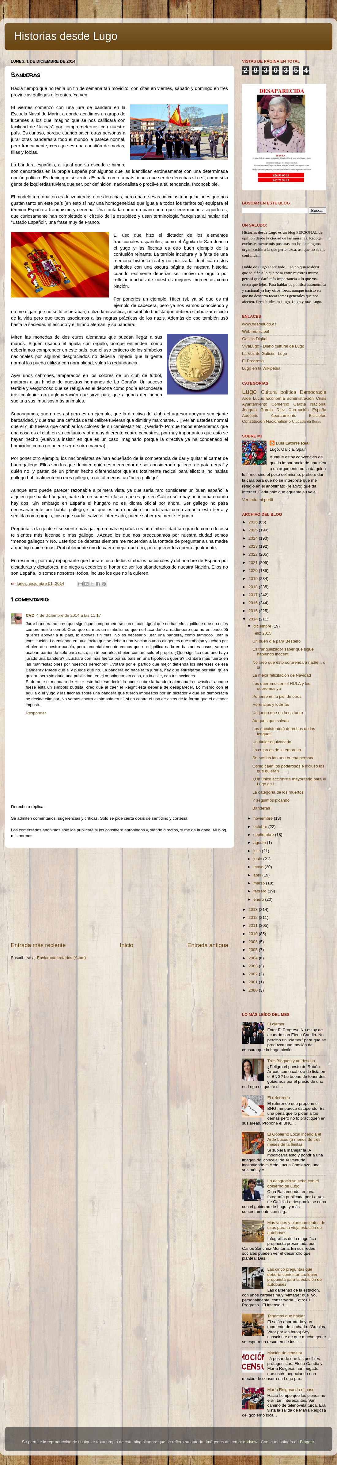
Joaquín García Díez (263, 409)
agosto (260, 842)
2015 (253, 610)
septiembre (264, 834)
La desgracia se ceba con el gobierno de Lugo (293, 1183)
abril (257, 875)
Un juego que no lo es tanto (277, 712)
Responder (36, 713)
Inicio (126, 945)
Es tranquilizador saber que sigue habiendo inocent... (283, 651)
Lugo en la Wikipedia (261, 368)
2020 (253, 570)
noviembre (263, 818)
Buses (316, 421)
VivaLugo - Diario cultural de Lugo (273, 346)
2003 (253, 966)
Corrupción (298, 409)
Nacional (318, 404)
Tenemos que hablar (286, 1316)
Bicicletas (317, 415)
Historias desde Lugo (65, 36)
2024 (253, 538)
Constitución (253, 421)
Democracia (313, 392)
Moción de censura (284, 1352)
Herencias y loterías (270, 704)
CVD (30, 615)
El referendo (278, 1097)
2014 (253, 619)
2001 (253, 982)
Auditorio (250, 415)
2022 (253, 554)
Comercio (280, 404)
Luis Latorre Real (292, 443)
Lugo (249, 391)
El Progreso (253, 361)
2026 (253, 522)
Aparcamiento (283, 415)
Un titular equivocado (271, 742)
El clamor (275, 1024)
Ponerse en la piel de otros (277, 696)
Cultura (269, 392)
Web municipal (255, 331)
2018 (253, 587)
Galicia (299, 404)
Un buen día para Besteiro (276, 641)
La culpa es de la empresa (276, 750)
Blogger (307, 1442)
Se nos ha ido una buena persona (283, 758)
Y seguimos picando (271, 800)
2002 (253, 974)
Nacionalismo (278, 421)
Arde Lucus (253, 398)
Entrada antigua (207, 945)
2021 (253, 562)
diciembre (262, 626)
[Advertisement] (119, 894)
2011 (253, 925)
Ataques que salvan (270, 720)
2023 (253, 546)
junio (258, 859)
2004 (253, 958)
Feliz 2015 (261, 633)
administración (300, 398)
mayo (259, 867)
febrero (260, 891)
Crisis (321, 398)
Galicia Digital (254, 338)
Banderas (261, 808)
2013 (253, 909)
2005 (253, 949)
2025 (253, 530)
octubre (260, 826)
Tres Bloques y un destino (291, 1061)
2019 (253, 578)
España (319, 409)
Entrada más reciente (38, 945)
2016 (253, 602)
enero (259, 899)
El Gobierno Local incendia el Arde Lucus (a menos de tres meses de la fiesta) (294, 1139)
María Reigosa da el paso (290, 1389)
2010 (253, 933)
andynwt (250, 1442)
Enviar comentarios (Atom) (61, 957)
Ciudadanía (301, 421)
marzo (259, 883)
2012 (253, 917)
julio (257, 851)
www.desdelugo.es (259, 324)
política (288, 392)
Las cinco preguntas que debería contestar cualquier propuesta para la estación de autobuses (294, 1277)
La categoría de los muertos (278, 792)
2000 (253, 990)
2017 (253, 595)
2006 (253, 941)
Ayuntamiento (254, 404)
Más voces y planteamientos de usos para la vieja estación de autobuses (296, 1227)
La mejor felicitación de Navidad (281, 675)
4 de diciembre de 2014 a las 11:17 (68, 615)
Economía (275, 398)
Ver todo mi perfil (257, 499)
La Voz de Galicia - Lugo (264, 353)
